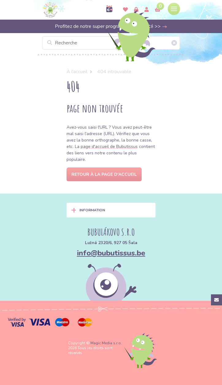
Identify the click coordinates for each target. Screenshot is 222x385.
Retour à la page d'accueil (104, 174)
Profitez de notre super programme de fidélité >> (111, 26)
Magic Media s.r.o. (106, 343)
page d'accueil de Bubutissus (109, 146)
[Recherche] (111, 43)
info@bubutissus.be (111, 253)
